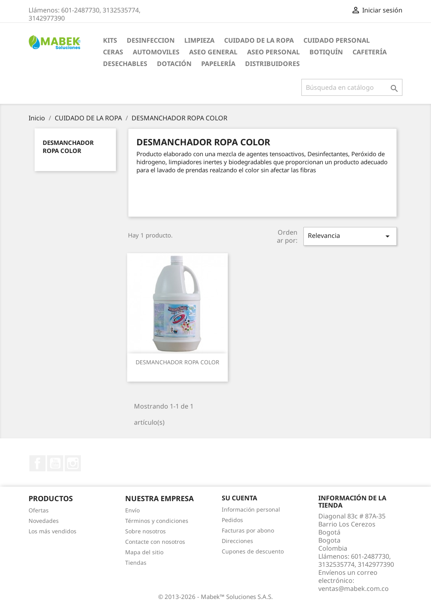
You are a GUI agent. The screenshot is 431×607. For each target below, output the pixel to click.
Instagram (73, 463)
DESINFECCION (151, 40)
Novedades (44, 520)
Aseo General (213, 51)
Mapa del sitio (144, 552)
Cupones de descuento (253, 551)
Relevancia (350, 236)
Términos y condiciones (156, 520)
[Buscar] (351, 87)
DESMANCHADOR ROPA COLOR (68, 146)
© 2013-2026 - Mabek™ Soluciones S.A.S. (215, 597)
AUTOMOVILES (156, 51)
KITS (110, 40)
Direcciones (237, 541)
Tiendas (135, 562)
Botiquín (326, 51)
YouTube (55, 463)
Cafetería (370, 51)
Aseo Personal (273, 51)
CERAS (113, 51)
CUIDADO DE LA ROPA (259, 40)
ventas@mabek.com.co (353, 588)
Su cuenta (239, 497)
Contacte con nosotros (155, 541)
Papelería (218, 63)
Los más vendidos (52, 531)
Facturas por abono (248, 530)
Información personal (251, 509)
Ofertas (39, 510)
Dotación (174, 63)
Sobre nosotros (145, 531)
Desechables (125, 63)
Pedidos (232, 520)
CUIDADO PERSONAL (336, 40)
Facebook (37, 463)
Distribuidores (272, 63)
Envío (132, 510)
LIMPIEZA (199, 40)
